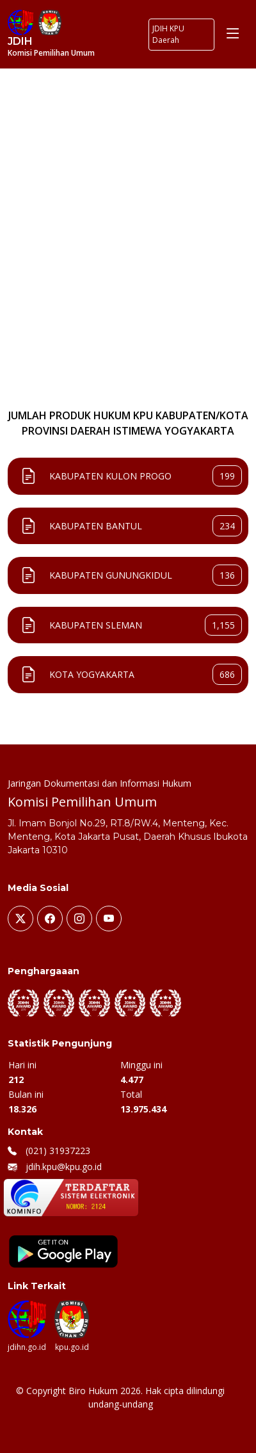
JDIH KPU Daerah (168, 34)
